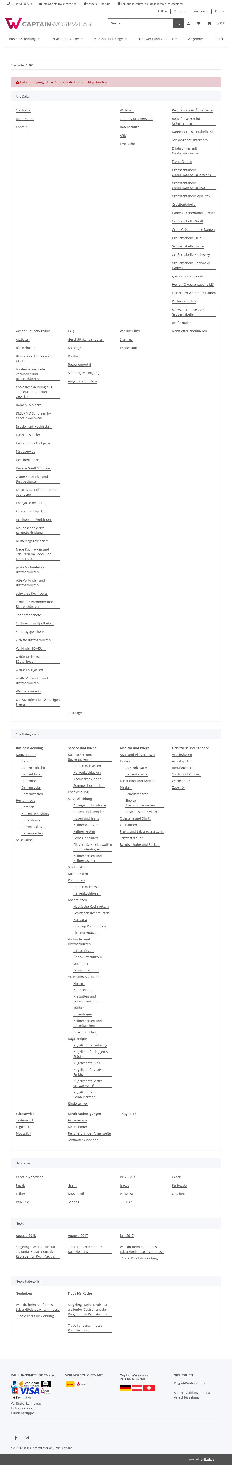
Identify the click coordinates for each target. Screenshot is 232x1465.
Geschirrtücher (84, 1032)
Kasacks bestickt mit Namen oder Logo (37, 492)
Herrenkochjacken (87, 772)
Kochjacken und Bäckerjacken (80, 756)
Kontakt (220, 11)
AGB (123, 135)
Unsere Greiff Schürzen (33, 468)
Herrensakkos (31, 826)
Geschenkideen (27, 460)
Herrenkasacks (136, 774)
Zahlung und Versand (136, 118)
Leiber (20, 1194)
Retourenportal (79, 364)
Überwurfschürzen (87, 957)
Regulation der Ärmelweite (192, 110)
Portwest (126, 1194)
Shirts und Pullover (186, 774)
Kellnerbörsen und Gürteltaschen (87, 1023)
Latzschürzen (83, 950)
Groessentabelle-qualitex (191, 196)
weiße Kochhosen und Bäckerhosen (33, 659)
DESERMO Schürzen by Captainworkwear (33, 415)
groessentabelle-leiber (189, 276)
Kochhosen (76, 880)
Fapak (20, 1185)
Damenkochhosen (87, 887)
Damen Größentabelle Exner (193, 213)
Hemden (27, 807)
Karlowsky (179, 1185)
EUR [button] (160, 11)
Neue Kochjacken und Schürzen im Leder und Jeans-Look (33, 554)
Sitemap (126, 339)
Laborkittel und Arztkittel (138, 781)
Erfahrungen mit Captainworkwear (185, 150)
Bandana (80, 919)
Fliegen (78, 983)
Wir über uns (130, 331)
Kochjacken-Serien (87, 779)
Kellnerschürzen (85, 825)
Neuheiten (24, 1293)
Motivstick (23, 1133)
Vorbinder (81, 963)
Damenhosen (31, 781)
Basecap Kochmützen (89, 926)
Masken (126, 787)
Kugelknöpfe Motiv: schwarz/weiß (88, 1083)
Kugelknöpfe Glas (86, 1063)
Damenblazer (31, 774)
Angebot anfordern (82, 381)
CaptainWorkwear (29, 1177)
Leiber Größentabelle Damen (194, 293)
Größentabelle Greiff (187, 221)
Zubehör (178, 787)
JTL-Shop (208, 1459)
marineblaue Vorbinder (33, 519)
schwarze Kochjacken (32, 593)
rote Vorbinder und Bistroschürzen (30, 582)
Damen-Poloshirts (34, 767)
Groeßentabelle (184, 204)
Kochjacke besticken (31, 503)
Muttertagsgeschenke (32, 541)
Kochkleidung (78, 792)
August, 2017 (78, 1235)
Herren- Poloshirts (35, 813)
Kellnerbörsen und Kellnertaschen (87, 858)
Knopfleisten (82, 990)
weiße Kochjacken (29, 670)
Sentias (73, 1202)
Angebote (129, 1114)
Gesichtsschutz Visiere (142, 812)
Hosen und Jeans (86, 818)
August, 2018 (26, 1235)
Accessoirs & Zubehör (84, 977)
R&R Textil (23, 1202)
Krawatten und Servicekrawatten (86, 998)
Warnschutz (181, 781)
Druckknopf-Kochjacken (34, 426)
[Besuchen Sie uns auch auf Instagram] (26, 1437)
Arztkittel (22, 339)
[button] (188, 23)
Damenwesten (32, 794)
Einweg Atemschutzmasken (140, 802)
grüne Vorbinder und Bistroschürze (32, 478)
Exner (176, 1177)
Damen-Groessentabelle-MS (193, 132)
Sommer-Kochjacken (88, 785)
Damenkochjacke (28, 405)
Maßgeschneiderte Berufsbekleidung (30, 530)
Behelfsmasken (136, 794)
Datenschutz (129, 127)
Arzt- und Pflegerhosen (137, 754)
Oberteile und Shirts (135, 818)
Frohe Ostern (182, 161)
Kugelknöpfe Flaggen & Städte (90, 1054)
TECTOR (126, 1202)
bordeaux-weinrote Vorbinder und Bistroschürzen (30, 374)
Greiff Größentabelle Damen (193, 229)
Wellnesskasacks (28, 691)
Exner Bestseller (28, 435)
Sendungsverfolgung (83, 373)
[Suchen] (140, 23)
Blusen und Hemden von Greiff (34, 358)
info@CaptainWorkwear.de (60, 4)
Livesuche (127, 143)
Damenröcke (30, 787)
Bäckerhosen (25, 348)
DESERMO (127, 1177)
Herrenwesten (32, 833)
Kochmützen (77, 900)
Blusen (26, 761)
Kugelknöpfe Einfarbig (90, 1045)
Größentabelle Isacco (188, 246)
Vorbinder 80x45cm (30, 648)
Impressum (128, 348)
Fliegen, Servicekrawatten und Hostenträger (92, 846)
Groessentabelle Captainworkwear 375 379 (191, 172)
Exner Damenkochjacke (33, 443)
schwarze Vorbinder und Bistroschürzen (34, 604)
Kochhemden (78, 873)
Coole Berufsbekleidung (140, 1258)
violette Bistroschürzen (33, 640)
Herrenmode (25, 800)
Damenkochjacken (87, 766)
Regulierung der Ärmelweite (89, 1133)
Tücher (78, 1008)
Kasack (125, 761)
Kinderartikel (78, 1103)
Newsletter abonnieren (189, 331)
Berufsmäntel (182, 767)
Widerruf (126, 110)
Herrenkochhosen (86, 893)
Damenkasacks (136, 767)
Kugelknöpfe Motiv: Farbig (88, 1071)
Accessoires (25, 840)
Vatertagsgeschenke (31, 631)
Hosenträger (82, 1014)
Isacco (124, 1185)
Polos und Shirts (85, 838)
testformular (181, 322)
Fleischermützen (86, 932)
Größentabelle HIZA (187, 238)
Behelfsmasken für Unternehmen (186, 120)
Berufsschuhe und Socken (140, 844)
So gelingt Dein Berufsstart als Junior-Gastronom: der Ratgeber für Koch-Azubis (36, 1251)
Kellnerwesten (84, 831)
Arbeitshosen (182, 754)
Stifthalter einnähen (83, 1140)
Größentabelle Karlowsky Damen (191, 265)
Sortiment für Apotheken (34, 623)
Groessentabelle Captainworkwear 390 (188, 185)
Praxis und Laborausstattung (142, 831)
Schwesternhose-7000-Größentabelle (189, 311)
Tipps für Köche (80, 1293)
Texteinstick (25, 1120)
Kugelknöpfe (77, 1038)
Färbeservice (25, 451)
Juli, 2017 (127, 1235)
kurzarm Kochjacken (31, 511)
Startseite (180, 11)
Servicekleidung (80, 798)
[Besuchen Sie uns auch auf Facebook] (15, 1437)
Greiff (72, 1185)
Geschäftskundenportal (86, 339)
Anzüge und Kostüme (89, 805)
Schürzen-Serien (86, 970)
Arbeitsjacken (182, 761)
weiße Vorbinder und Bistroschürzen (32, 680)
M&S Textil (76, 1194)
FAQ (71, 331)
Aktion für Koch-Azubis (33, 331)
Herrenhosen (31, 820)
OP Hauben (128, 825)
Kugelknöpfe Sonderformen (84, 1094)
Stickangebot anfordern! (190, 140)
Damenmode (25, 754)
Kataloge (74, 348)
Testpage (75, 713)
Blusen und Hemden (89, 812)
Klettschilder (77, 1127)
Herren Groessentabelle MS (193, 284)
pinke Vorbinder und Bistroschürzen (31, 569)
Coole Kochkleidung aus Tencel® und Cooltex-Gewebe (34, 392)
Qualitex (178, 1194)
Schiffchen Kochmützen (91, 913)
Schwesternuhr (131, 838)
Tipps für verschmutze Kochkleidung (85, 1249)
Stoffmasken (77, 867)
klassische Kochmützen (91, 906)
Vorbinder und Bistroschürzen (79, 941)
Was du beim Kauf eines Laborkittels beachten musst (141, 1249)
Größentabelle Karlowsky (191, 254)
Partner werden (184, 301)
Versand (67, 1448)
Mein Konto (201, 11)
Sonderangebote (28, 615)
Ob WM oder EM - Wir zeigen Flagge (38, 702)
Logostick (23, 1127)
